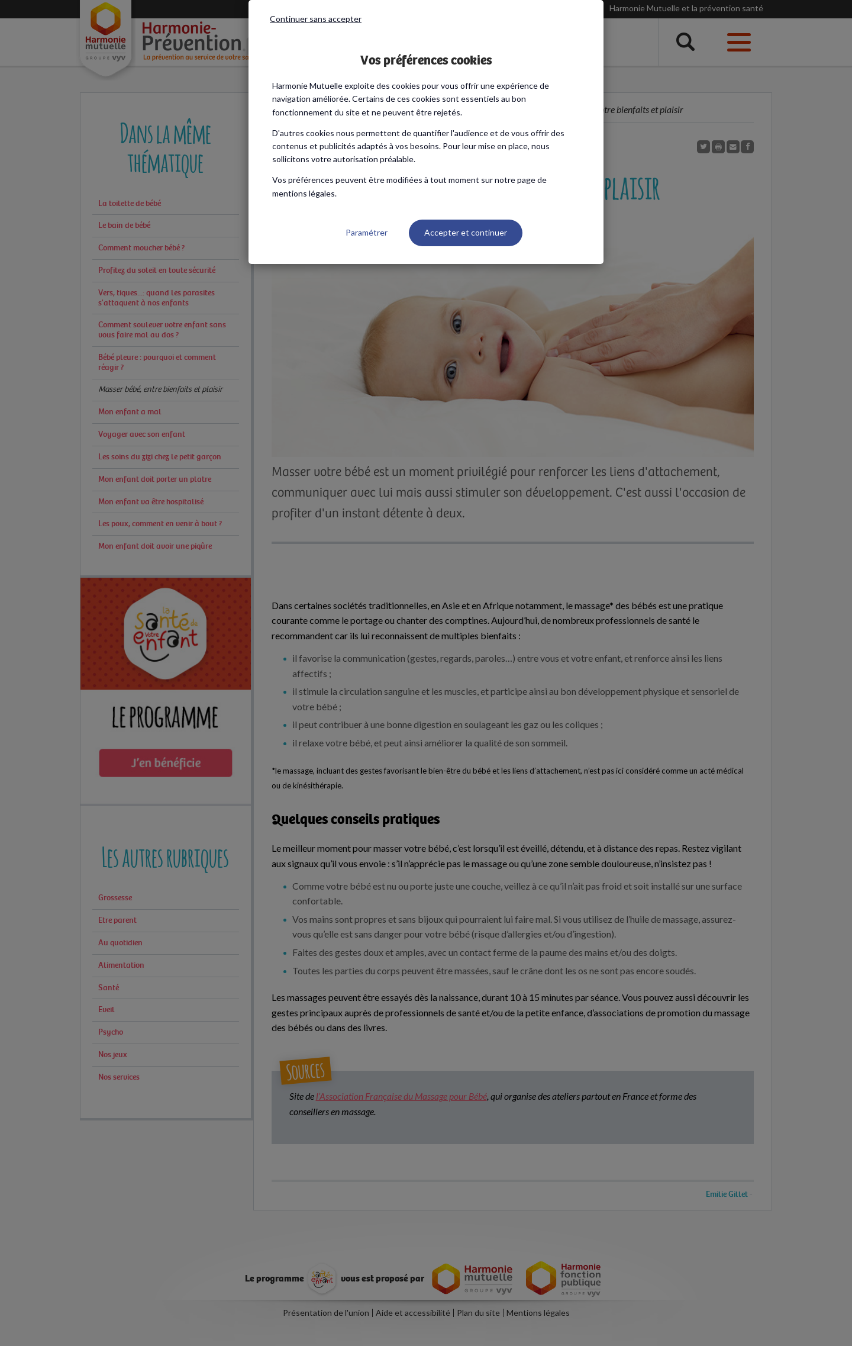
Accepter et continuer (465, 232)
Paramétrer (367, 232)
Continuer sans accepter (316, 19)
